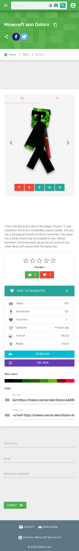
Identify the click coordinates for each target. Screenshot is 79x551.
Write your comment (16, 473)
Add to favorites (39, 291)
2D (57, 98)
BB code (17, 395)
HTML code (18, 410)
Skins (26, 54)
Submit (15, 505)
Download (29, 354)
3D (22, 98)
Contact (26, 527)
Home (9, 54)
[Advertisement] (39, 75)
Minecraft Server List (48, 537)
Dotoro (40, 54)
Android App (48, 527)
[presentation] (33, 490)
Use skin (29, 362)
